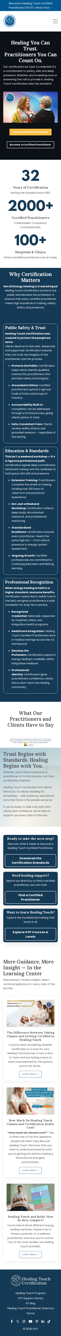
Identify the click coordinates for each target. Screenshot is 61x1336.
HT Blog (30, 1303)
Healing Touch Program (30, 1293)
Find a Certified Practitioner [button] (30, 132)
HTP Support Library (30, 1298)
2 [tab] (30, 743)
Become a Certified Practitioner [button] (30, 144)
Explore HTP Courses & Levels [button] (30, 934)
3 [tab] (35, 743)
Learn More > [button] (30, 1074)
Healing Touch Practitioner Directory (30, 1308)
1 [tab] (25, 743)
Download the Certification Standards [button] (30, 860)
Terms (30, 1313)
